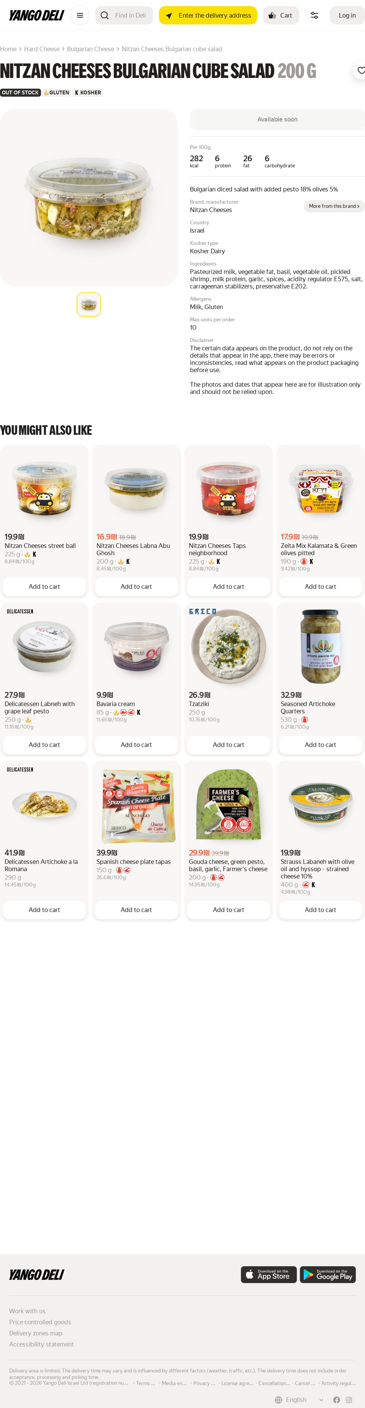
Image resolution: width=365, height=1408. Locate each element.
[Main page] (37, 18)
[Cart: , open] (281, 15)
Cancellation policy (279, 1382)
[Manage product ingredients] (314, 15)
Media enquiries (179, 1382)
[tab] (89, 304)
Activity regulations (343, 1382)
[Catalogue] (80, 15)
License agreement (242, 1382)
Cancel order (309, 1382)
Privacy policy (208, 1382)
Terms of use (150, 1382)
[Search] (131, 15)
